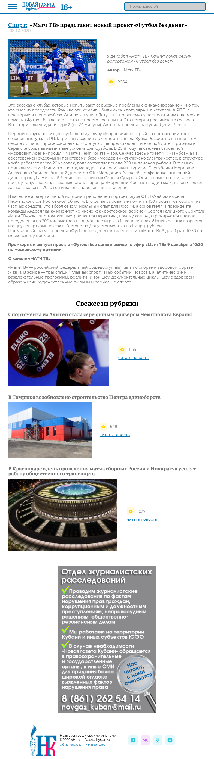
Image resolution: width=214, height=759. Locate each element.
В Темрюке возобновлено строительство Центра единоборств (84, 397)
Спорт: (17, 24)
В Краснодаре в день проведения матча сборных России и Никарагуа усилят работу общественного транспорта (102, 471)
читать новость (133, 357)
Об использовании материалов (82, 744)
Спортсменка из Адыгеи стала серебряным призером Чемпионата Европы (100, 314)
